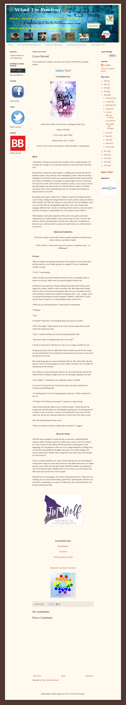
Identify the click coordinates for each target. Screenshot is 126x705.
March (108, 143)
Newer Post (37, 676)
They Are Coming (109, 116)
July (107, 112)
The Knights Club (98, 45)
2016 (106, 155)
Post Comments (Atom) (50, 680)
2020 (106, 88)
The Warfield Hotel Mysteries (29, 45)
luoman (66, 694)
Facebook (63, 551)
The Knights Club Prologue (109, 126)
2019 (106, 91)
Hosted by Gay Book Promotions (63, 568)
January (109, 147)
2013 (106, 165)
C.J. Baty (107, 65)
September (110, 105)
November (110, 98)
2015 (106, 158)
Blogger (82, 694)
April (108, 140)
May (107, 136)
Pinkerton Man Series (54, 45)
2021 (106, 84)
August (108, 109)
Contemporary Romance (77, 45)
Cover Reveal (110, 121)
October (109, 102)
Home (10, 45)
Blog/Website (63, 546)
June (107, 133)
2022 (106, 81)
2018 (106, 95)
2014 (106, 162)
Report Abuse (107, 172)
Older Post (89, 676)
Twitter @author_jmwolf (63, 557)
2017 (106, 151)
